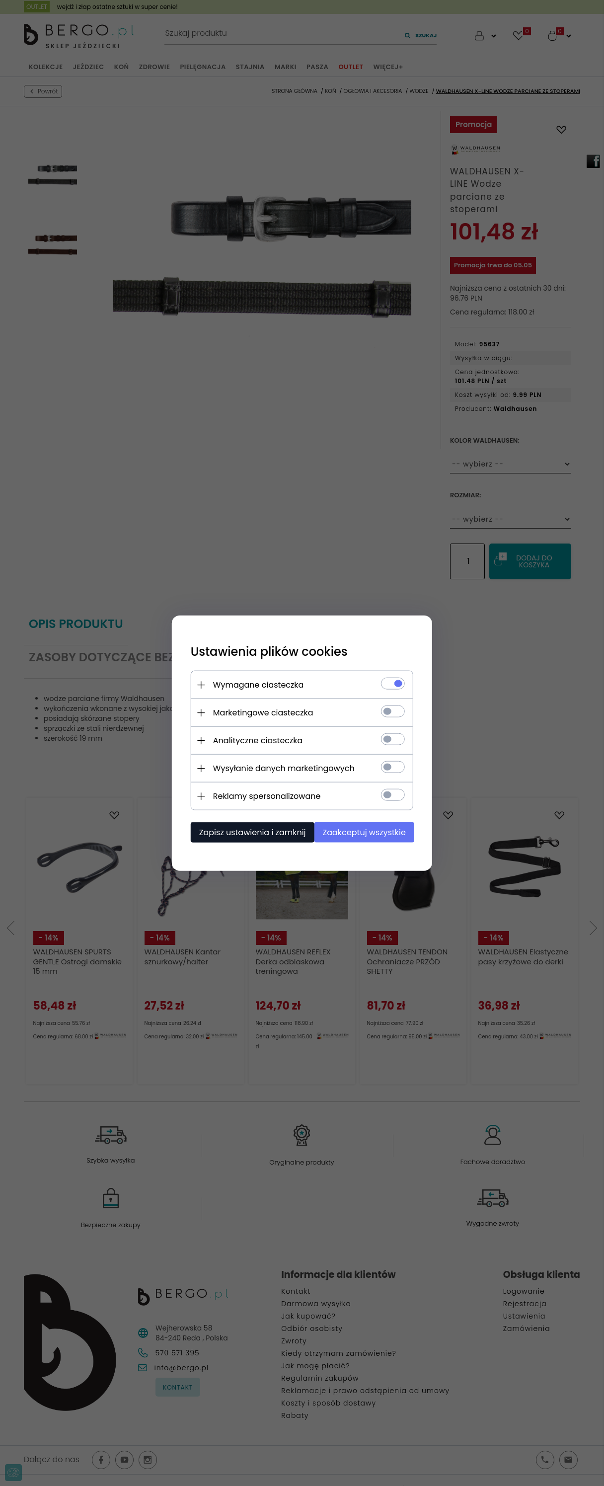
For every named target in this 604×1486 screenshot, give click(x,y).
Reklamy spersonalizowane (264, 795)
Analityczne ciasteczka (255, 740)
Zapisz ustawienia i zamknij (249, 832)
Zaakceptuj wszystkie (366, 832)
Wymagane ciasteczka (255, 684)
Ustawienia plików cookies (266, 651)
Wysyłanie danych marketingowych (281, 768)
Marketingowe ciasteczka (260, 712)
